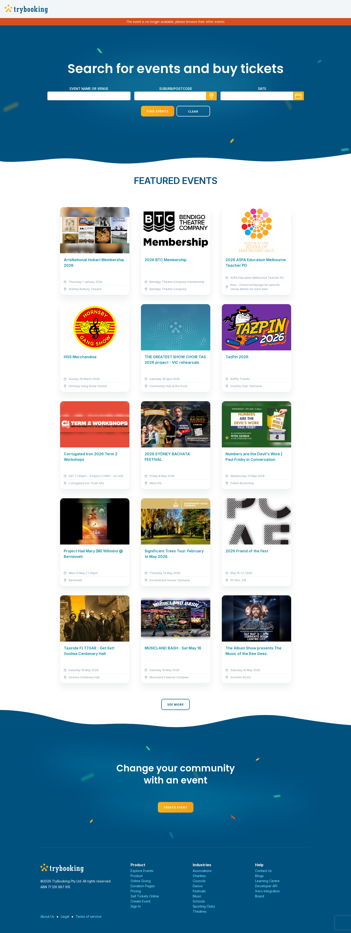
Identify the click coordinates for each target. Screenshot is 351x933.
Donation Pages (143, 886)
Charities (199, 876)
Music (197, 896)
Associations (202, 871)
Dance (198, 886)
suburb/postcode (175, 89)
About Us (47, 916)
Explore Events (142, 871)
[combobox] (175, 96)
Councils (199, 881)
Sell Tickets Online (145, 896)
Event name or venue (89, 89)
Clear (193, 111)
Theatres (200, 911)
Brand (259, 896)
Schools (199, 901)
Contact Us (263, 871)
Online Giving (141, 881)
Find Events (157, 111)
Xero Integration (267, 891)
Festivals (199, 891)
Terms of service (88, 916)
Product (137, 876)
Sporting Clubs (204, 906)
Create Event (176, 807)
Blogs (259, 876)
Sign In (136, 906)
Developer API (266, 886)
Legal (65, 916)
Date (262, 89)
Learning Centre (267, 881)
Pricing (136, 891)
